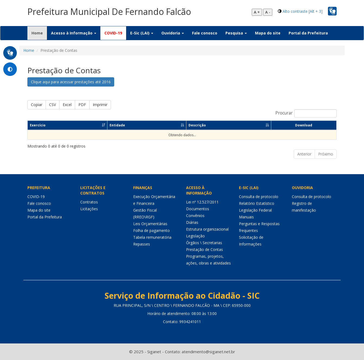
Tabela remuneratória (152, 237)
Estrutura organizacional (207, 229)
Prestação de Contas (204, 249)
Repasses (141, 244)
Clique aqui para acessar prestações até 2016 (71, 81)
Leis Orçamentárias (150, 223)
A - (267, 12)
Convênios (195, 215)
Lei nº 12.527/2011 (202, 202)
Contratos (89, 202)
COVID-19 (113, 33)
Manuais (246, 216)
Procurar (306, 113)
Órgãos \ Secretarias (204, 242)
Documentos (197, 208)
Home (39, 33)
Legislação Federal (255, 210)
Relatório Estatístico (256, 203)
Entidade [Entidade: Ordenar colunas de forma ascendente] (117, 125)
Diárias (192, 222)
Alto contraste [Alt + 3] (303, 11)
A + (257, 12)
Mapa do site (267, 33)
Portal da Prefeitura (308, 33)
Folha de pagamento (151, 230)
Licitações (89, 208)
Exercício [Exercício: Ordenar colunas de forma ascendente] (38, 125)
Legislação (195, 235)
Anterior (304, 154)
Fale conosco (204, 33)
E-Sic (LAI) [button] (141, 33)
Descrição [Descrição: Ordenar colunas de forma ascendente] (197, 125)
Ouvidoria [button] (172, 33)
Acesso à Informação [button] (73, 33)
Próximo (325, 154)
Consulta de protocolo (258, 196)
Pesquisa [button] (236, 33)
